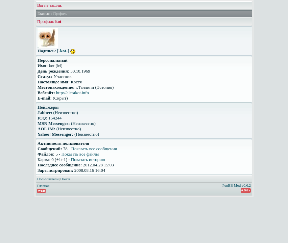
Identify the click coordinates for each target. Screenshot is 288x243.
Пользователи (47, 179)
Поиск (65, 179)
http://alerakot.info (72, 92)
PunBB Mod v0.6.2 (236, 185)
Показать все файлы (80, 154)
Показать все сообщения (94, 148)
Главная (44, 14)
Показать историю (88, 159)
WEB (41, 190)
